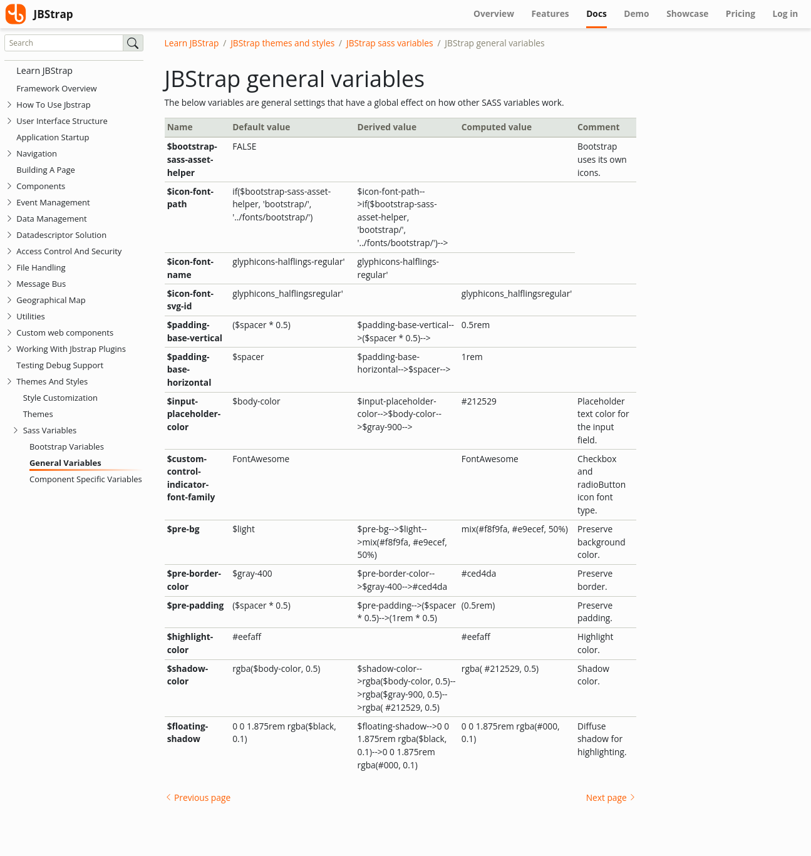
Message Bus (41, 283)
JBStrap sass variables (389, 43)
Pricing (740, 13)
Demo (636, 13)
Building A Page (45, 169)
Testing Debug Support (59, 365)
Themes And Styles (52, 381)
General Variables (65, 462)
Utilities (30, 316)
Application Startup (52, 137)
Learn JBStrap (44, 70)
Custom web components (64, 332)
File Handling (40, 267)
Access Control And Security (68, 251)
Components (40, 186)
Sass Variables (50, 430)
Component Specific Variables (85, 479)
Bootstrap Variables (66, 446)
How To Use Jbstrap (53, 104)
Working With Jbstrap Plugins (71, 348)
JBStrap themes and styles (282, 43)
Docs (600, 13)
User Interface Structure (62, 120)
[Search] (63, 42)
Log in (785, 13)
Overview (493, 13)
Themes (38, 414)
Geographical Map (50, 300)
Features (550, 13)
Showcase (687, 13)
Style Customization (60, 397)
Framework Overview (56, 88)
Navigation (36, 153)
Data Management (51, 218)
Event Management (53, 202)
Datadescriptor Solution (61, 234)
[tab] (9, 105)
